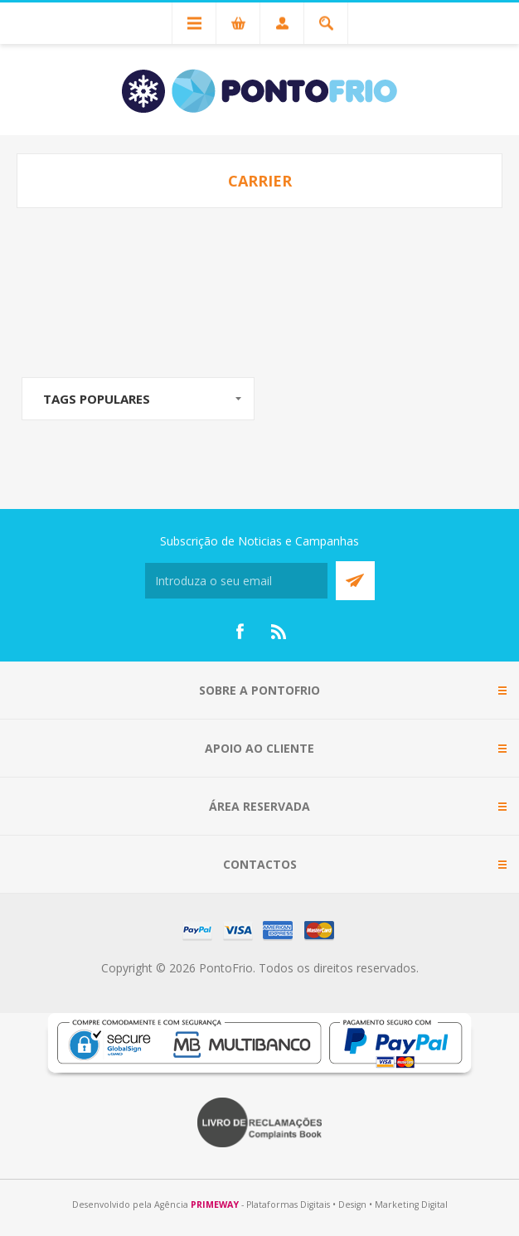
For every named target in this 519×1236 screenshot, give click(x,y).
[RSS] (279, 631)
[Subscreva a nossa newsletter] (236, 581)
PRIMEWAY (215, 1204)
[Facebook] (239, 631)
